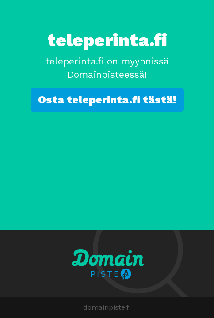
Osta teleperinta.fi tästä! (107, 100)
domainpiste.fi (107, 307)
